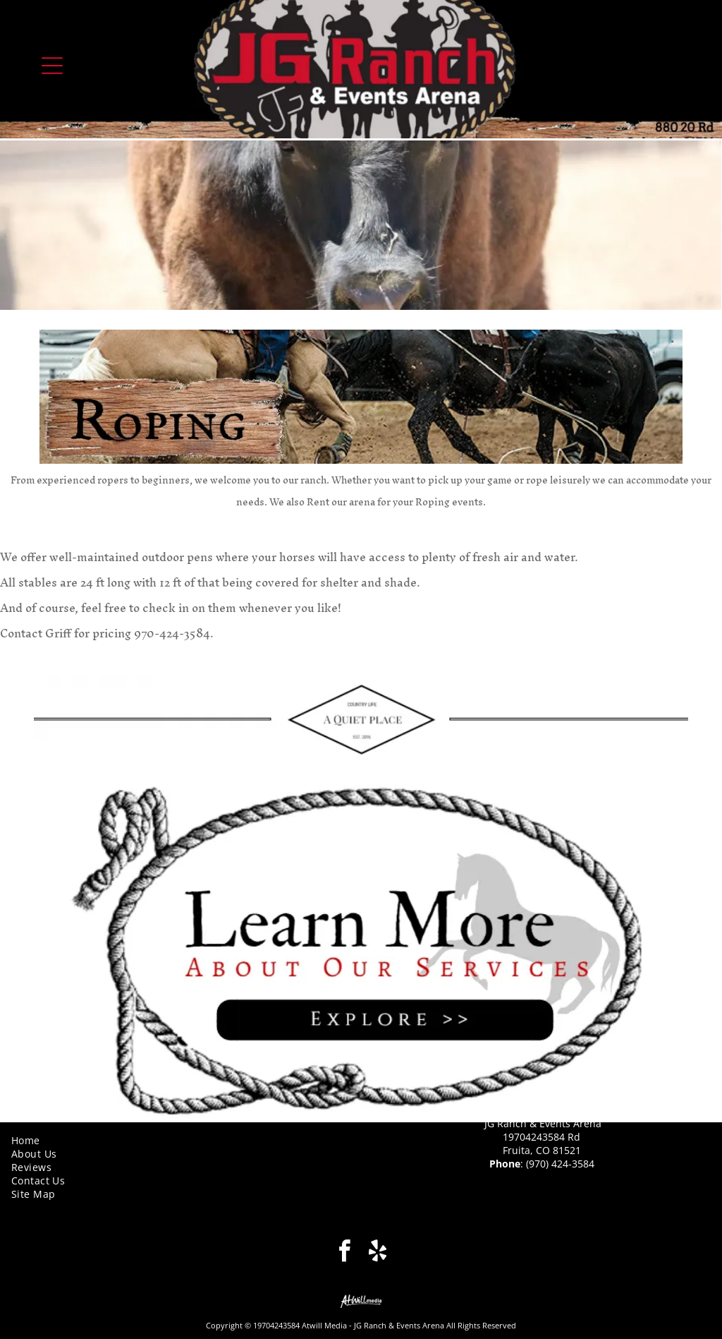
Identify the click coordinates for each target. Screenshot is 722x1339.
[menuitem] (180, 1140)
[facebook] (344, 1253)
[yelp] (377, 1253)
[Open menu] (52, 65)
